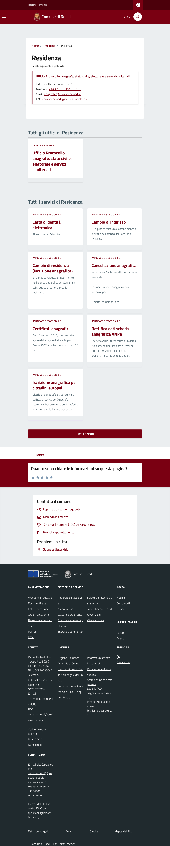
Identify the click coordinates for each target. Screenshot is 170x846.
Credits (94, 831)
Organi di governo (38, 614)
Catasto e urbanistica (70, 614)
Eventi (120, 638)
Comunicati (123, 603)
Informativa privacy (98, 658)
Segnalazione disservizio (99, 695)
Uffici (31, 637)
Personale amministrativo (40, 623)
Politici (32, 631)
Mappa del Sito (123, 831)
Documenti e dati (38, 603)
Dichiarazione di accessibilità (99, 672)
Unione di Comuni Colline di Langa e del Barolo (70, 675)
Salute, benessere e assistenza (99, 600)
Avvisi (120, 609)
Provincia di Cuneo (68, 663)
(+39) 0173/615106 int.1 (64, 89)
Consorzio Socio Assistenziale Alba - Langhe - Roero (70, 692)
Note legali (93, 663)
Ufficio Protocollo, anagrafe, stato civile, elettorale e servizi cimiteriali (83, 76)
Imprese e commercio (70, 631)
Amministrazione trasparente (99, 682)
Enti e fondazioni (38, 609)
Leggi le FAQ (94, 688)
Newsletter (123, 662)
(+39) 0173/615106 (40, 680)
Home (35, 46)
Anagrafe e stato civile (47, 214)
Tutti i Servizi (85, 433)
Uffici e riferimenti (44, 145)
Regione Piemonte (37, 5)
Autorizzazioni (66, 609)
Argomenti (49, 46)
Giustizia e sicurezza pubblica (70, 623)
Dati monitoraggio (38, 831)
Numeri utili (35, 745)
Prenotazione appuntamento (99, 704)
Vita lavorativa (95, 620)
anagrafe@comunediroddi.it (62, 94)
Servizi (69, 831)
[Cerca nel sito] (136, 16)
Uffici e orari (35, 739)
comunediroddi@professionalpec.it (65, 99)
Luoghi (120, 633)
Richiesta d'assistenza (99, 712)
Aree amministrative (40, 597)
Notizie (121, 597)
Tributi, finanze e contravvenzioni (99, 612)
